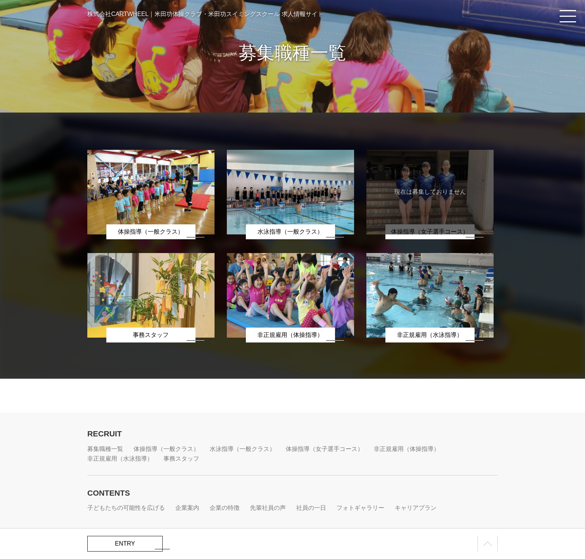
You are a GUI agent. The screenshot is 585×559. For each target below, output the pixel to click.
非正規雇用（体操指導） (406, 449)
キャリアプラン (416, 508)
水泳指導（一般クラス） (242, 449)
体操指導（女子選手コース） (324, 449)
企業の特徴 (225, 508)
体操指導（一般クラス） (166, 449)
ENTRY (125, 543)
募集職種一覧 (105, 449)
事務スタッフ (181, 458)
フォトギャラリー (360, 508)
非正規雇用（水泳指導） (120, 458)
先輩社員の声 (268, 508)
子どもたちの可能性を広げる (126, 508)
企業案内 (187, 508)
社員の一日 (311, 508)
